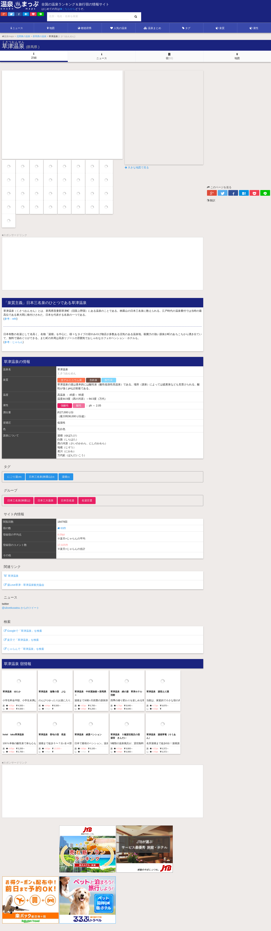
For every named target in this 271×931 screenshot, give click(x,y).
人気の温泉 (118, 28)
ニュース (17, 28)
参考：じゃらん (13, 342)
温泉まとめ (152, 28)
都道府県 (84, 28)
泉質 (220, 28)
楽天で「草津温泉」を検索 (21, 639)
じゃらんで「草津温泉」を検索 (24, 648)
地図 (51, 28)
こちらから (67, 8)
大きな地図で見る (137, 167)
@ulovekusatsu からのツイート (20, 607)
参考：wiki (10, 318)
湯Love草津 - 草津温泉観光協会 (24, 584)
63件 (61, 528)
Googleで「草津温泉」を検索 (23, 630)
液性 (254, 28)
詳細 (34, 55)
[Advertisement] (194, 11)
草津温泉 (11, 575)
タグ (186, 28)
